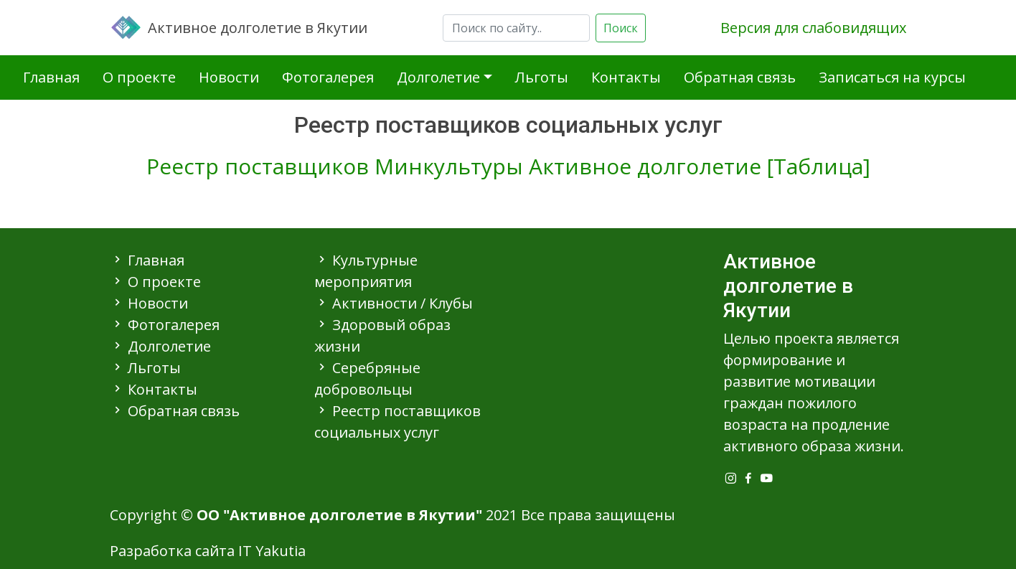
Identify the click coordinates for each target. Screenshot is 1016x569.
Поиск (620, 28)
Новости (229, 77)
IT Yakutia (272, 550)
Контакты (626, 77)
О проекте (139, 77)
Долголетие (438, 77)
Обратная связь (740, 77)
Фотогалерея (328, 77)
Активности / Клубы (402, 303)
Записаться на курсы (892, 77)
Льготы (541, 77)
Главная (51, 77)
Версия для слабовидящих (813, 27)
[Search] (516, 28)
